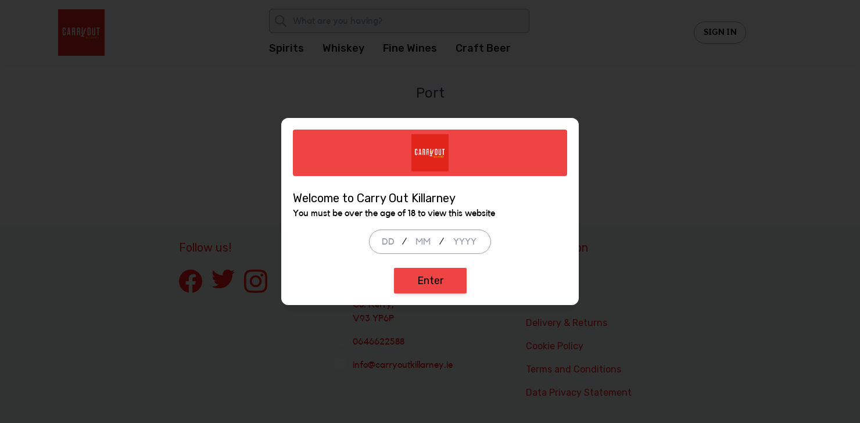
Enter (430, 280)
